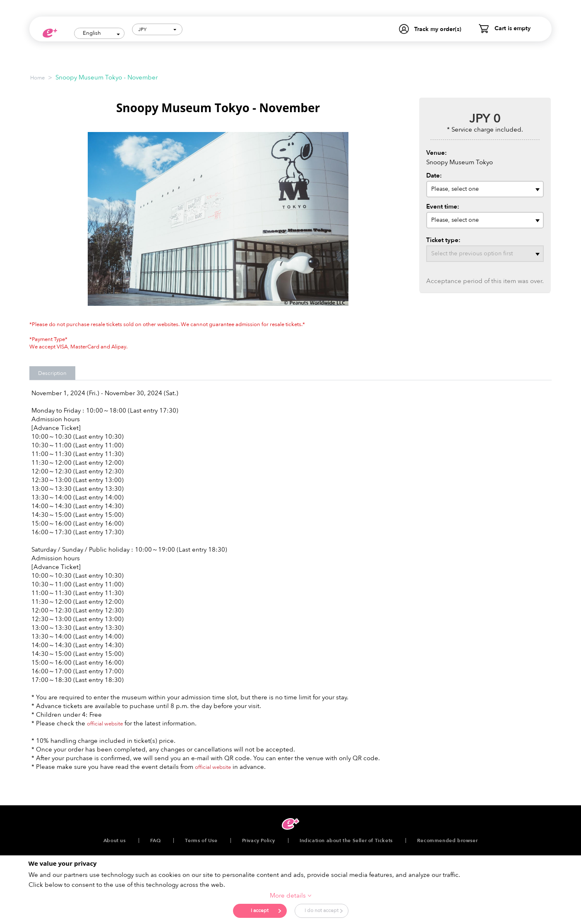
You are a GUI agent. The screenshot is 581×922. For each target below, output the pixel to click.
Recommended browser (447, 839)
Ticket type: (443, 238)
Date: (434, 174)
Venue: (436, 151)
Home (37, 76)
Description (52, 371)
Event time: (442, 205)
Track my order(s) (437, 29)
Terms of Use (201, 839)
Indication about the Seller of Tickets (346, 839)
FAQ (155, 839)
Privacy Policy (258, 839)
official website (105, 722)
